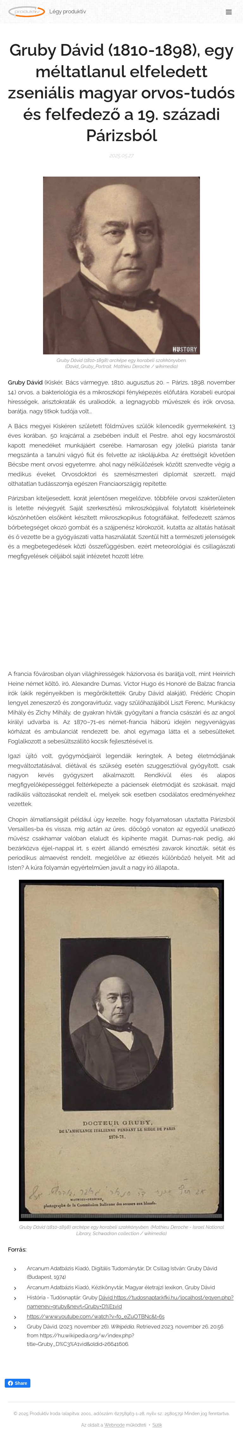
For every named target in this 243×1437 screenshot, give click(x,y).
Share (17, 1383)
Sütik (157, 1425)
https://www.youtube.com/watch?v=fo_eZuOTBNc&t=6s (96, 1316)
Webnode (114, 1425)
